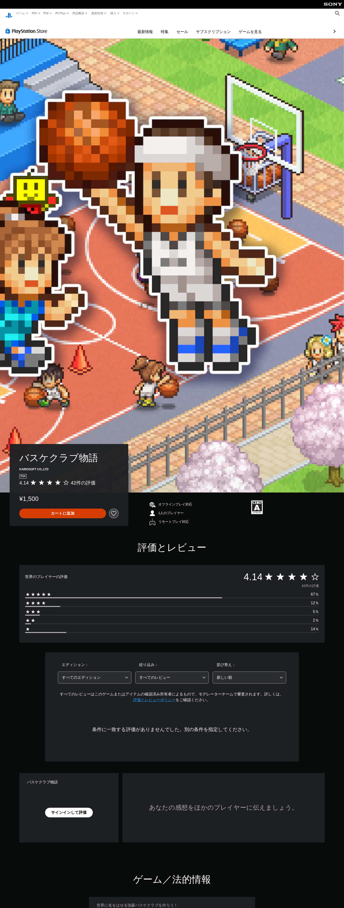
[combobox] (94, 673)
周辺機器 (78, 13)
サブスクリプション (185, 27)
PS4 (46, 13)
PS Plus (60, 13)
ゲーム (20, 13)
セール (154, 27)
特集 (136, 27)
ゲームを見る (222, 27)
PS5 (34, 13)
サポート (129, 13)
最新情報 (97, 13)
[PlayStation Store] (27, 26)
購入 (113, 13)
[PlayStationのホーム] (9, 13)
